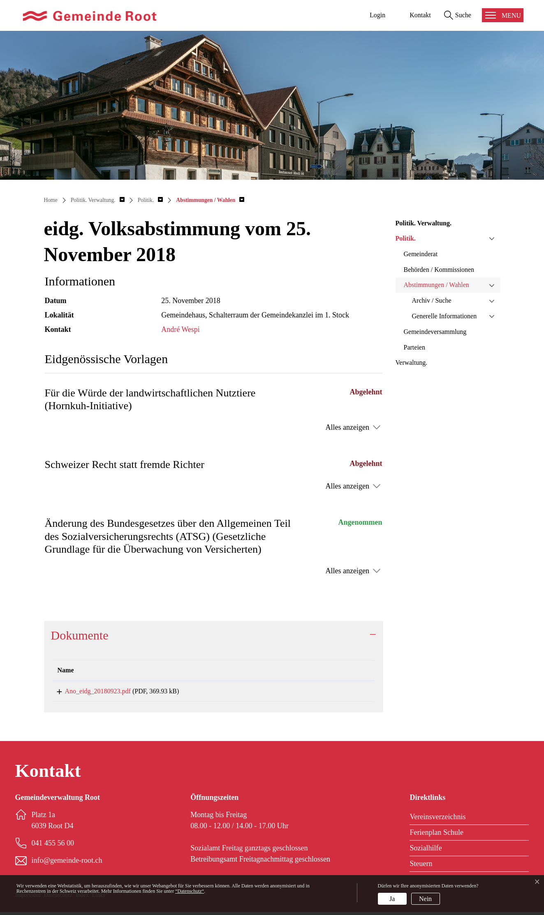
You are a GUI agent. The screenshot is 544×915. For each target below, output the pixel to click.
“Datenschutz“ (189, 891)
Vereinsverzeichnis (437, 819)
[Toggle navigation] (502, 15)
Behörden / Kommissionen (439, 269)
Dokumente (80, 635)
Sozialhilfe (426, 851)
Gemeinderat (421, 253)
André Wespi (180, 329)
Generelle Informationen (444, 316)
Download (334, 693)
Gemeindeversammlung (435, 331)
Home (51, 200)
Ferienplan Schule (436, 835)
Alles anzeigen (347, 427)
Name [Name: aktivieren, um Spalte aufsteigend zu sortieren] (66, 670)
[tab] (213, 635)
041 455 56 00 (53, 846)
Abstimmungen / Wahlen (436, 284)
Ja (392, 898)
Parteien (414, 347)
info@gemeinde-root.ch (67, 863)
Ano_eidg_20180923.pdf (90, 691)
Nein (425, 898)
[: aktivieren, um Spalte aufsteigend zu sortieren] (334, 670)
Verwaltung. (412, 362)
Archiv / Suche (431, 300)
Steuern (421, 866)
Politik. (406, 238)
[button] (98, 200)
